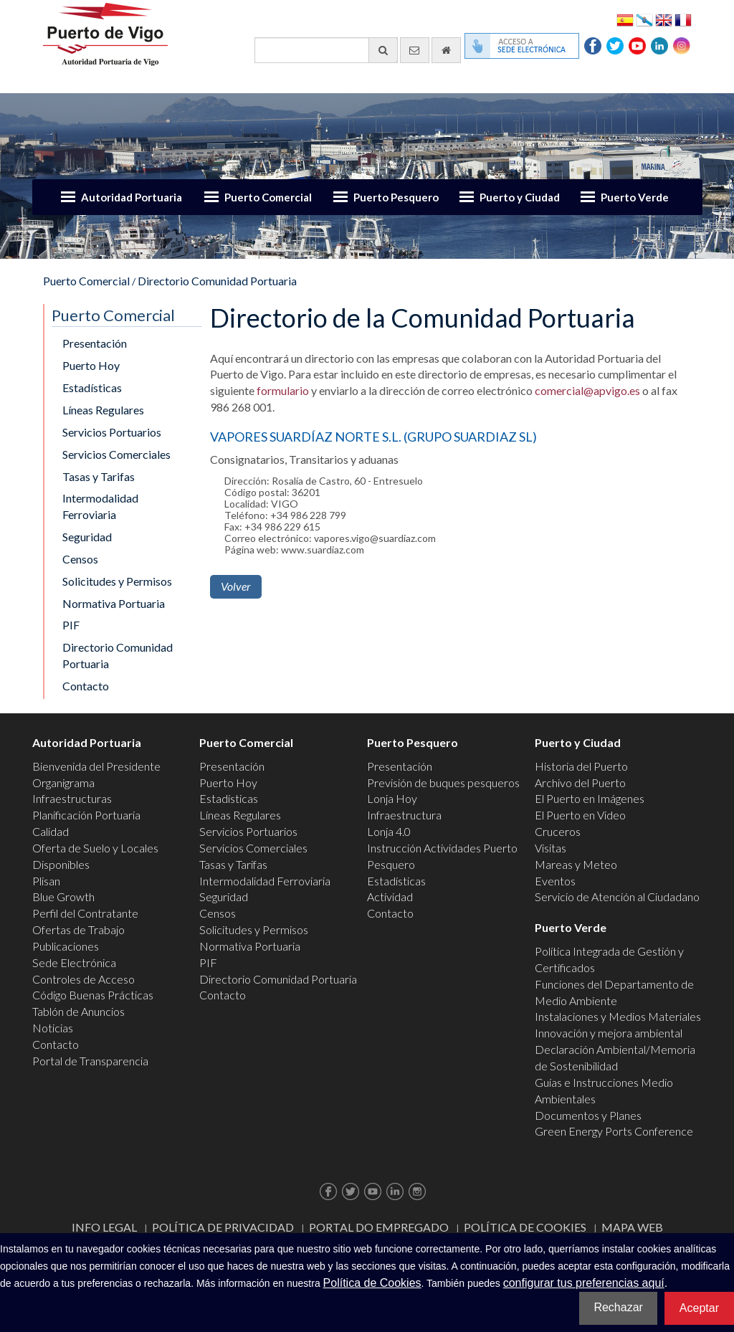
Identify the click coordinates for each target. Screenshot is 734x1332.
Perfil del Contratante (85, 913)
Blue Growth (63, 896)
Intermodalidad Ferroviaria (100, 506)
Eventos (555, 881)
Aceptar (699, 1308)
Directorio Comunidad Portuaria (217, 280)
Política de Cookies (525, 1227)
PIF (71, 625)
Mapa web (632, 1227)
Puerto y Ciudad (520, 197)
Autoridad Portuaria (131, 197)
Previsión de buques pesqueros (443, 782)
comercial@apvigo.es (587, 390)
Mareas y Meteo (576, 864)
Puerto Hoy (91, 365)
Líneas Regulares (103, 410)
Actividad (390, 896)
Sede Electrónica (74, 962)
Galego (644, 19)
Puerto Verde (635, 197)
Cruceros (558, 831)
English (663, 19)
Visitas (550, 848)
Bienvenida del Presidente (96, 766)
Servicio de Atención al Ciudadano (617, 896)
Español (625, 19)
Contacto (85, 686)
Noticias (52, 1027)
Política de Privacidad (223, 1227)
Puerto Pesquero (396, 197)
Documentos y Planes (588, 1115)
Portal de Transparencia (90, 1060)
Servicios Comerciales (116, 454)
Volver (236, 586)
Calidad (50, 831)
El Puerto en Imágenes (589, 798)
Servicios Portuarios (111, 432)
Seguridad (87, 536)
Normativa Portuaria (113, 603)
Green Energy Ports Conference (614, 1131)
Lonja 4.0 (389, 831)
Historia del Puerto (581, 766)
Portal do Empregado (379, 1227)
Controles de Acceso (83, 979)
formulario (283, 390)
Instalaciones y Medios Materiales (618, 1016)
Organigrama (63, 782)
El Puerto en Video (580, 815)
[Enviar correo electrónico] (414, 50)
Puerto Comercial (268, 197)
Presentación (94, 343)
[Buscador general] (326, 50)
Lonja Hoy (392, 798)
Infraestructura (404, 815)
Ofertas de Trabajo (78, 929)
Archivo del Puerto (580, 782)
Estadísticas (92, 387)
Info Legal (104, 1227)
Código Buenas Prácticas (92, 995)
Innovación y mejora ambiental (608, 1033)
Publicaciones (65, 946)
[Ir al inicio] (446, 50)
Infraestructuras (72, 798)
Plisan (46, 881)
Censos (80, 559)
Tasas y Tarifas (98, 476)
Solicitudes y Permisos (117, 581)
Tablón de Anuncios (78, 1011)
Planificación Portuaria (86, 815)
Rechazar (618, 1307)
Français (683, 19)
